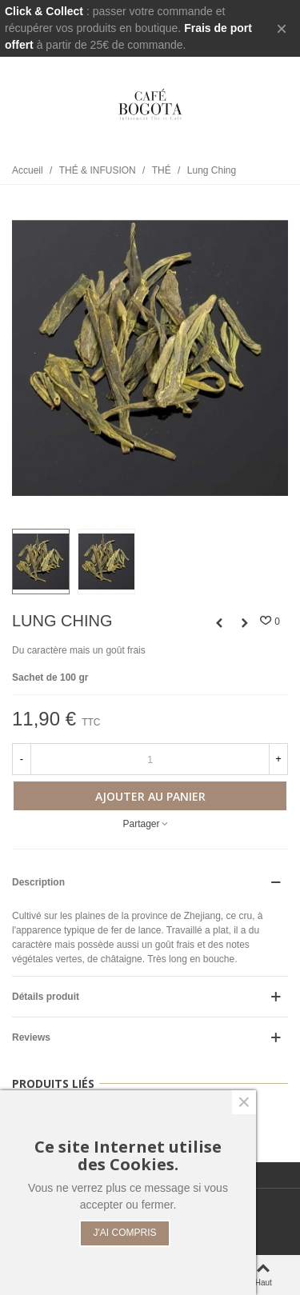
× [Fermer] (281, 28)
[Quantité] (150, 759)
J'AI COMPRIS (125, 1232)
